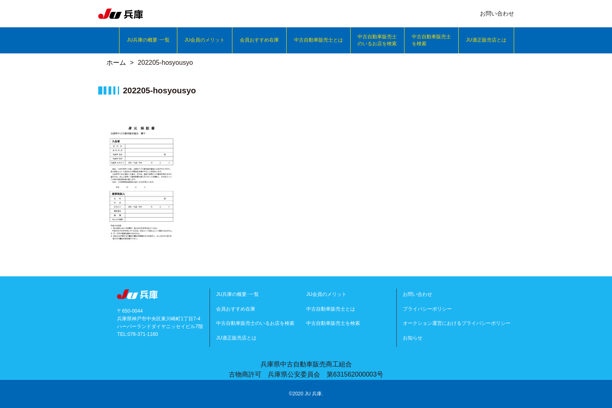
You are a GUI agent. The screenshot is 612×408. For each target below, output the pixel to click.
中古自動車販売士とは (318, 40)
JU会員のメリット (205, 40)
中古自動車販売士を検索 (431, 40)
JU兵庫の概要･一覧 (148, 40)
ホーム (116, 62)
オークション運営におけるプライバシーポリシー (456, 323)
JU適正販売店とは (486, 40)
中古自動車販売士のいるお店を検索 (377, 40)
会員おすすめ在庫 (259, 40)
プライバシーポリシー (427, 309)
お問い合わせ (417, 294)
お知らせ (412, 338)
